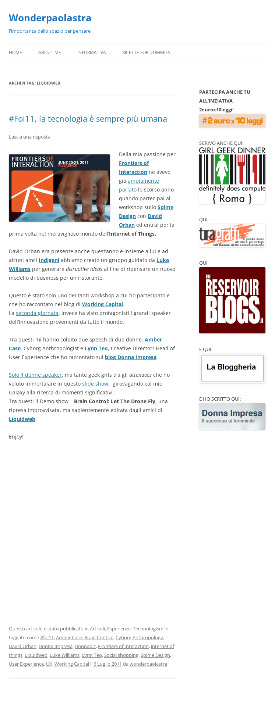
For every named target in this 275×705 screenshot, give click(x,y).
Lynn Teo (96, 348)
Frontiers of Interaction (123, 646)
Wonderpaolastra (50, 17)
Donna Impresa (56, 646)
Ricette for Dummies (146, 52)
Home (15, 52)
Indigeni (49, 260)
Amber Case (69, 637)
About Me (49, 52)
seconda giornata (37, 312)
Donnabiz (85, 646)
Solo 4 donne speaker (35, 374)
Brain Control (98, 637)
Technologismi (149, 628)
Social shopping (121, 655)
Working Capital (102, 304)
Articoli (97, 628)
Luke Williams (65, 655)
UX (49, 664)
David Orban (22, 646)
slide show (95, 383)
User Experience (26, 664)
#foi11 (47, 637)
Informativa (91, 52)
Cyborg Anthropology (139, 637)
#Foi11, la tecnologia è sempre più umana (88, 118)
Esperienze (119, 628)
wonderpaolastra (148, 664)
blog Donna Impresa (130, 357)
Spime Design (155, 655)
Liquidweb (22, 418)
